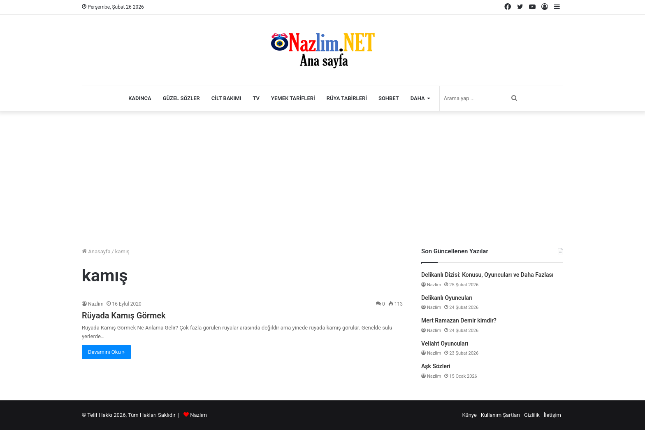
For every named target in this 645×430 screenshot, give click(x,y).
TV (256, 98)
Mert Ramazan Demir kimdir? (459, 320)
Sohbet (388, 98)
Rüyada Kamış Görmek (124, 315)
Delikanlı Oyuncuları (447, 297)
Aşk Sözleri (435, 366)
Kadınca (139, 98)
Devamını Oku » (106, 352)
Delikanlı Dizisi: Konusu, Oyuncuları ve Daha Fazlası (487, 274)
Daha (418, 98)
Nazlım (198, 415)
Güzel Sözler (181, 98)
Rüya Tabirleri (347, 98)
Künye (469, 415)
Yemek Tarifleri (293, 98)
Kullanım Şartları (500, 415)
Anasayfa (96, 251)
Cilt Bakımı (226, 98)
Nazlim (95, 304)
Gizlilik (532, 415)
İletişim (552, 415)
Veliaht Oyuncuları (444, 343)
